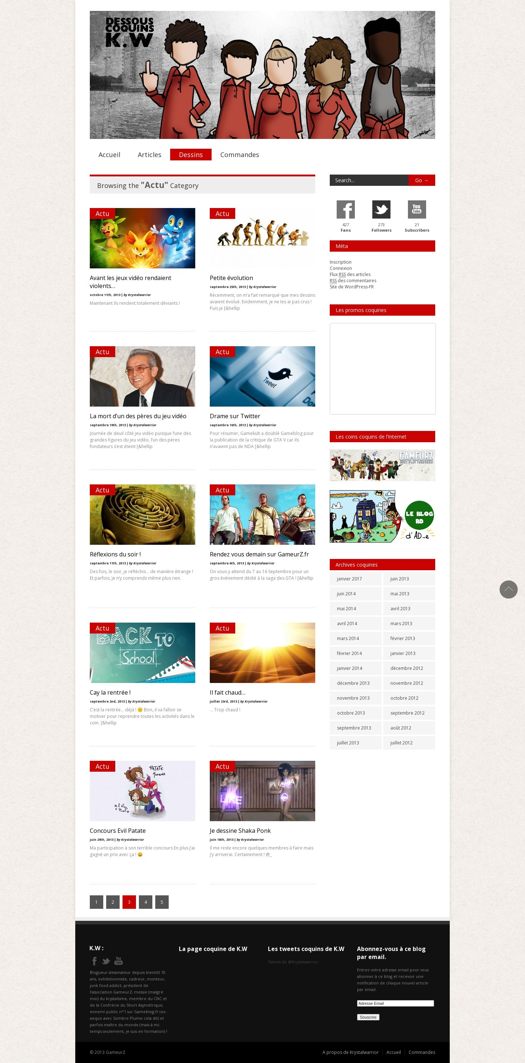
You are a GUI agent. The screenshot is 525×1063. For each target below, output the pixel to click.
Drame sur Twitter (235, 416)
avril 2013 (400, 609)
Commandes (239, 154)
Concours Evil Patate (118, 831)
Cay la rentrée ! (110, 692)
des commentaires (353, 280)
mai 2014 (346, 609)
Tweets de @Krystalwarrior (293, 961)
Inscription (341, 262)
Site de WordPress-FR (352, 287)
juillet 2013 (348, 743)
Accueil (109, 154)
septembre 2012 (407, 713)
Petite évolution (231, 278)
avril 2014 (347, 623)
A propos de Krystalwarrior (350, 1052)
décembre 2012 (406, 668)
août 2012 (400, 728)
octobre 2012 (404, 698)
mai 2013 (399, 594)
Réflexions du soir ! (115, 554)
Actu (102, 213)
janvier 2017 (349, 579)
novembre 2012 (406, 683)
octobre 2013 (351, 713)
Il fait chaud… (227, 692)
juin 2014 (346, 594)
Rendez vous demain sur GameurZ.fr (259, 554)
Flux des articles (350, 274)
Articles (149, 154)
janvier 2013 (403, 653)
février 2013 (402, 638)
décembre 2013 (353, 683)
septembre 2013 (354, 728)
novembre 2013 (353, 698)
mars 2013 (401, 623)
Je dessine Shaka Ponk (240, 831)
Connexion (341, 268)
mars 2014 (348, 638)
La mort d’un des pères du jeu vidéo (138, 416)
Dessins (191, 154)
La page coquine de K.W (213, 949)
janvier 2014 (349, 668)
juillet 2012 (401, 743)
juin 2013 (399, 579)
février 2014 (349, 653)
